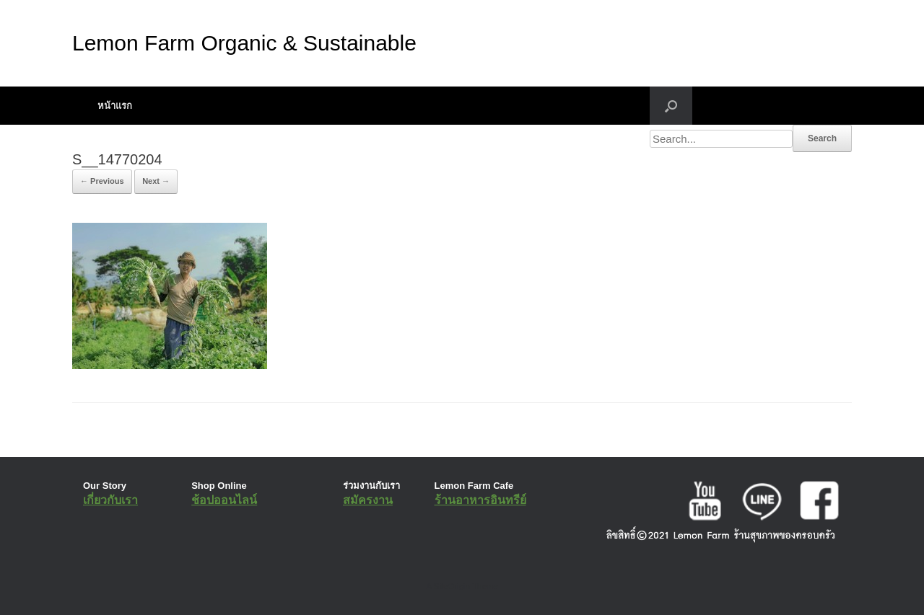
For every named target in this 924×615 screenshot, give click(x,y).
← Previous (102, 181)
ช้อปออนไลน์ (224, 500)
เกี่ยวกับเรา (110, 500)
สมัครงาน (368, 500)
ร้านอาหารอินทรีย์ (480, 500)
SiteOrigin (451, 586)
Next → (156, 181)
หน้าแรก (114, 105)
